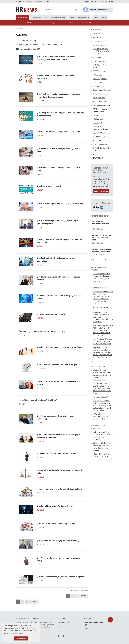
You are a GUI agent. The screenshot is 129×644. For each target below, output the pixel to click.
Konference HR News (99, 216)
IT (46, 18)
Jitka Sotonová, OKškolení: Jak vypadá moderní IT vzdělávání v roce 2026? (103, 341)
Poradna (62, 23)
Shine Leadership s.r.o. (101, 90)
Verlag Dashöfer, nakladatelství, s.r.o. (100, 128)
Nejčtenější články (99, 366)
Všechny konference (98, 259)
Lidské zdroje (22, 18)
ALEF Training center (101, 71)
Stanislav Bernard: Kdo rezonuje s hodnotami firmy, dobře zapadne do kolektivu (102, 277)
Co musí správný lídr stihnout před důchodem (58, 453)
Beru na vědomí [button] (21, 638)
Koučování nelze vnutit (51, 186)
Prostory (99, 23)
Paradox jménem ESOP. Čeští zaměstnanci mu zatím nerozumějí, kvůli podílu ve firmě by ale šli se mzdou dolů (102, 405)
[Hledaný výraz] (58, 9)
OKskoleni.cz (97, 115)
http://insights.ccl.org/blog (26, 40)
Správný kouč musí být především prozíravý (60, 540)
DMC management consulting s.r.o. (100, 110)
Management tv (83, 18)
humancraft (97, 123)
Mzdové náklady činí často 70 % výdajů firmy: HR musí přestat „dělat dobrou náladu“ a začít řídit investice (103, 330)
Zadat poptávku (101, 191)
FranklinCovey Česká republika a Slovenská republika (101, 51)
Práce (104, 18)
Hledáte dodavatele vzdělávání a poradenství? (101, 170)
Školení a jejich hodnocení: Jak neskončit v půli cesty (42, 331)
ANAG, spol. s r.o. (99, 98)
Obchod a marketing (58, 18)
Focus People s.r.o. (100, 79)
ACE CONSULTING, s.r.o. (102, 137)
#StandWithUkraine (92, 2)
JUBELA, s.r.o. (98, 119)
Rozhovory (73, 23)
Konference (41, 23)
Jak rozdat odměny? (100, 397)
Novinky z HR (86, 23)
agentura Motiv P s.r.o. (101, 133)
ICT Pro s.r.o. (97, 75)
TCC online (97, 140)
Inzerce (29, 2)
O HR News (20, 2)
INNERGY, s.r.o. (98, 33)
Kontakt (47, 2)
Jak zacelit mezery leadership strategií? (58, 523)
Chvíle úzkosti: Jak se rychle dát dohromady (60, 131)
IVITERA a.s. (34, 618)
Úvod (20, 23)
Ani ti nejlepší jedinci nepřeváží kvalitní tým (57, 364)
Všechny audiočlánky (99, 361)
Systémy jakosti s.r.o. (100, 94)
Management (36, 18)
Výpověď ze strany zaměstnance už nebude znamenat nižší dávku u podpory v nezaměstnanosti (102, 375)
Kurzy (96, 18)
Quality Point (98, 82)
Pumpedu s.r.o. (98, 86)
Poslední (83, 596)
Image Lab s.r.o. (99, 41)
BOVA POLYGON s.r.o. (101, 61)
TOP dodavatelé (98, 30)
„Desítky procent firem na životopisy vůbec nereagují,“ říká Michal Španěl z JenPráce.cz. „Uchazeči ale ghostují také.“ (103, 298)
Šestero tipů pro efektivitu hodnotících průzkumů (60, 489)
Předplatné (38, 2)
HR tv (72, 18)
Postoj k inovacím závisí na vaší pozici (57, 506)
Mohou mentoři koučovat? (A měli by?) (41, 400)
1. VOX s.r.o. (97, 57)
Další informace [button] (17, 633)
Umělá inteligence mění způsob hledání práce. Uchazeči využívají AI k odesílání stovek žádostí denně (102, 388)
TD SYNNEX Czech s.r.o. (102, 101)
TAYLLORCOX (98, 158)
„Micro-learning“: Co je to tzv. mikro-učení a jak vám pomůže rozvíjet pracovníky (103, 435)
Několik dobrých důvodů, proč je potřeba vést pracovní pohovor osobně (102, 456)
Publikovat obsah (64, 622)
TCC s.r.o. (96, 154)
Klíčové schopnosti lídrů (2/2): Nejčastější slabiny (62, 203)
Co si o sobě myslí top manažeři (52, 314)
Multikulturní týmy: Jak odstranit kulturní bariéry (62, 347)
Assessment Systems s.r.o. (102, 105)
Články (29, 23)
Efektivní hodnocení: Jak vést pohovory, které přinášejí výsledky (102, 416)
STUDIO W (97, 37)
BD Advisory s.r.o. (99, 45)
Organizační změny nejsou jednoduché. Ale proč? (62, 576)
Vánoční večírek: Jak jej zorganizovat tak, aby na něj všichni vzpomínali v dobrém (102, 446)
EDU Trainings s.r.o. (100, 144)
